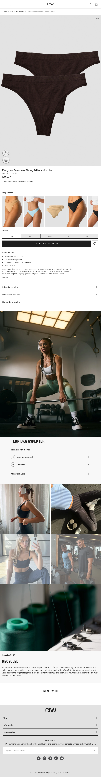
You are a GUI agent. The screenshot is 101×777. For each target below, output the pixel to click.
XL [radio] (88, 236)
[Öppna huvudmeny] (4, 4)
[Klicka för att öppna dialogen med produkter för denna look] (25, 509)
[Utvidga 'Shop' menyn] (50, 718)
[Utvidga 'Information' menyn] (50, 725)
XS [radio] (12, 236)
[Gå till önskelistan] (92, 4)
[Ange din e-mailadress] (47, 750)
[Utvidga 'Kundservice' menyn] (50, 732)
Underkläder (20, 12)
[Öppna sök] (9, 4)
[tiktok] (56, 758)
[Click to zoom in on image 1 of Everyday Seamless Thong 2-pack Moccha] (50, 90)
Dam (11, 12)
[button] (50, 294)
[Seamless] (5, 161)
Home (5, 12)
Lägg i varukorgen (47, 243)
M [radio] (50, 236)
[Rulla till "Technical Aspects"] (50, 287)
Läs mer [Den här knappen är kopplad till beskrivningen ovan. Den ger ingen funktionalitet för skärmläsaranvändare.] (5, 277)
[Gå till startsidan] (50, 4)
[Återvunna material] (5, 153)
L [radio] (69, 236)
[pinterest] (50, 758)
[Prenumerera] (94, 750)
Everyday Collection (10, 173)
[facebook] (38, 758)
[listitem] (12, 211)
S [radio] (30, 236)
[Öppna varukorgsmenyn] (96, 4)
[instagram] (44, 758)
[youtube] (61, 758)
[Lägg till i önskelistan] (95, 244)
